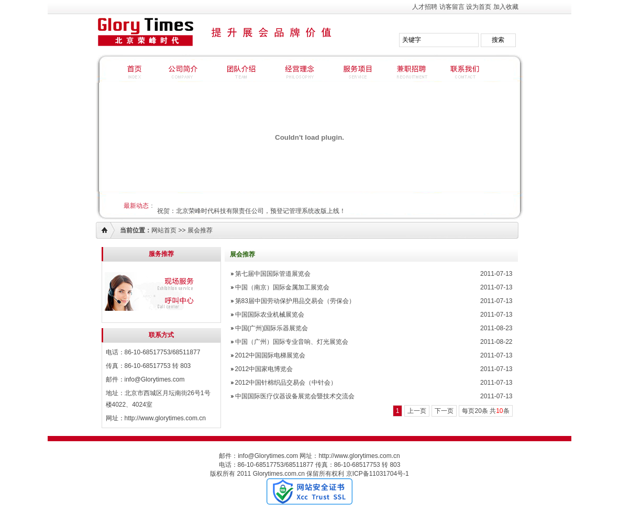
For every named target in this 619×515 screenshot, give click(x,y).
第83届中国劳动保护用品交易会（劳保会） (295, 301)
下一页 (444, 411)
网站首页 (163, 230)
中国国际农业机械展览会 (269, 314)
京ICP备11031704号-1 (377, 473)
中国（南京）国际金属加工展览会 (282, 287)
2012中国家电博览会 (264, 369)
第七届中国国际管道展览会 (273, 273)
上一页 (416, 411)
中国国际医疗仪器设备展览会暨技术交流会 (295, 396)
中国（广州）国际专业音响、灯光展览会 (291, 341)
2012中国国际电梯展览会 (270, 355)
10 (499, 411)
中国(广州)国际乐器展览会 (271, 328)
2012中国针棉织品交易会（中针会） (286, 382)
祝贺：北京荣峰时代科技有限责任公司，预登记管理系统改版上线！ (251, 211)
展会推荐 (200, 230)
